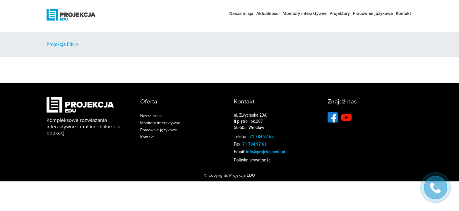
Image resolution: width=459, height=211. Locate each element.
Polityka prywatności (253, 160)
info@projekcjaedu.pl (265, 151)
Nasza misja (241, 13)
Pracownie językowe (373, 13)
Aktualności (268, 13)
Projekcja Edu (61, 44)
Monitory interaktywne (304, 13)
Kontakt (403, 13)
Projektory (340, 13)
